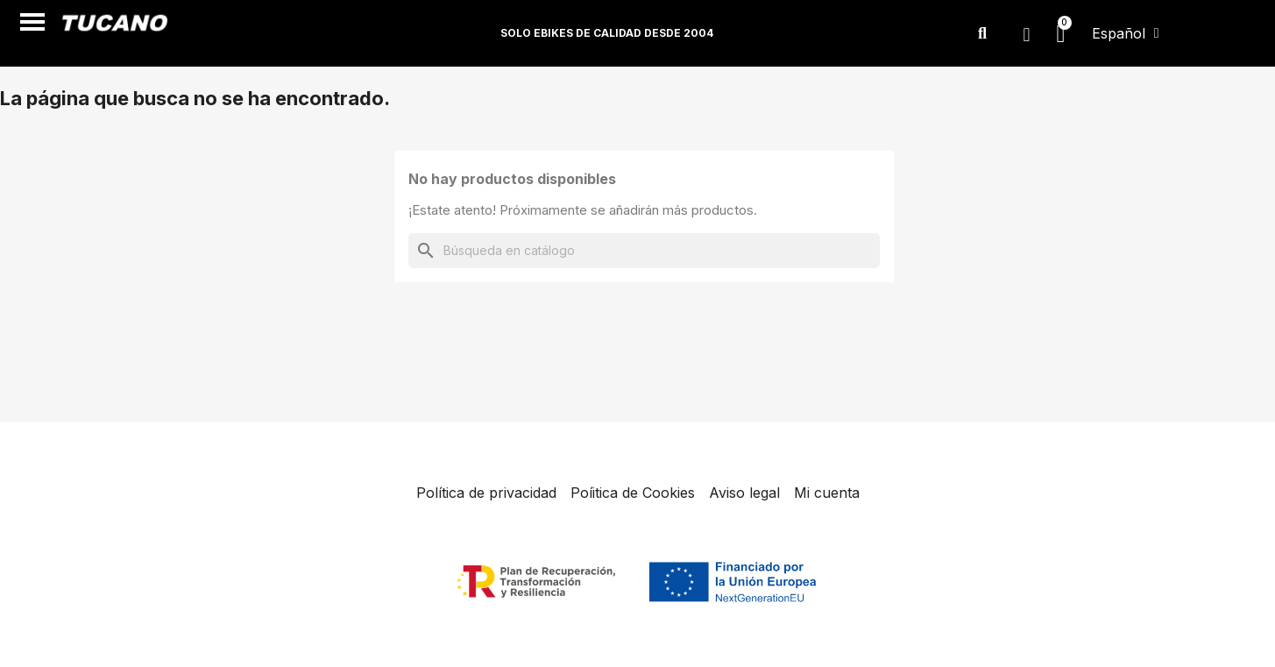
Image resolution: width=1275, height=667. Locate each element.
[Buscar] (644, 250)
